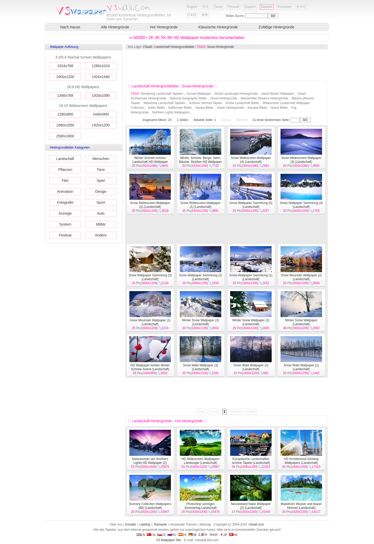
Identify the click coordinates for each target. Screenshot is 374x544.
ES (182, 535)
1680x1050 (65, 125)
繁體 (205, 15)
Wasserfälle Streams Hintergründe (264, 98)
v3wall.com (256, 524)
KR (213, 535)
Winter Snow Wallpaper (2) (251, 320)
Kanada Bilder (257, 108)
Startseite (160, 524)
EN (140, 535)
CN (151, 535)
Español (250, 7)
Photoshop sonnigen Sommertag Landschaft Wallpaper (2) (199, 508)
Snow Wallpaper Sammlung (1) (250, 275)
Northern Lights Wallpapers (171, 112)
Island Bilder (279, 108)
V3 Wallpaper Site (168, 540)
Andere (100, 235)
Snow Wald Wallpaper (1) (301, 365)
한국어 (301, 7)
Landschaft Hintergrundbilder (175, 47)
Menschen (100, 159)
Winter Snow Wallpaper (301, 320)
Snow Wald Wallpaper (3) (200, 365)
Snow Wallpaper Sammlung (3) (150, 275)
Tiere (101, 170)
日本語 (191, 15)
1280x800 (65, 114)
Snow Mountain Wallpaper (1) (150, 320)
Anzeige (65, 213)
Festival (65, 235)
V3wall (147, 47)
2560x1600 (65, 136)
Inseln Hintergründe (230, 108)
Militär (100, 224)
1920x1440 (101, 77)
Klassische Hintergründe (218, 27)
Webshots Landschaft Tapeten (164, 103)
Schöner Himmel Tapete (205, 103)
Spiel (101, 180)
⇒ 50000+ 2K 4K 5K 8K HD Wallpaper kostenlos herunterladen (187, 37)
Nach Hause (70, 27)
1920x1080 (101, 95)
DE (192, 535)
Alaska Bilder (204, 108)
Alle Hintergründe (115, 27)
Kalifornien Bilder (180, 108)
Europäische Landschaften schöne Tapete (250, 461)
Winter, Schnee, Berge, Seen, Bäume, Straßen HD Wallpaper (200, 160)
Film (65, 180)
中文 (205, 7)
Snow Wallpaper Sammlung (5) (250, 203)
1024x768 (65, 66)
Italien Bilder (156, 108)
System (65, 224)
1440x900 (101, 114)
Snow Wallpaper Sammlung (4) (301, 203)
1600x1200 (65, 77)
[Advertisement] (226, 65)
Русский (233, 7)
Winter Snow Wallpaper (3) (200, 320)
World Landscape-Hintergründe (236, 93)
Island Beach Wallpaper (277, 93)
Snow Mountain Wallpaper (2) (301, 275)
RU (172, 535)
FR (203, 535)
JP (223, 535)
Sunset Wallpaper (198, 93)
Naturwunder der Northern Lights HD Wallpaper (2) (150, 461)
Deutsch (266, 7)
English (192, 7)
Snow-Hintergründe (220, 47)
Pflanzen (65, 170)
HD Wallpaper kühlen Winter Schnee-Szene (150, 367)
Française (284, 7)
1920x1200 (101, 125)
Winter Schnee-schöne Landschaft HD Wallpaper (150, 160)
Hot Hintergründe (164, 27)
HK (233, 535)
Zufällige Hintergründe (277, 27)
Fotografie (65, 202)
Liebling (144, 524)
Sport (100, 202)
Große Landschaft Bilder (242, 103)
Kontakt (130, 524)
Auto (101, 213)
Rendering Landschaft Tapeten (162, 93)
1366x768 (65, 95)
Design (100, 191)
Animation (65, 191)
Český (218, 7)
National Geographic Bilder (188, 98)
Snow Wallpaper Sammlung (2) (200, 275)
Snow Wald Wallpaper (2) (250, 365)
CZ (161, 535)
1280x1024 (101, 66)
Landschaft (65, 159)
